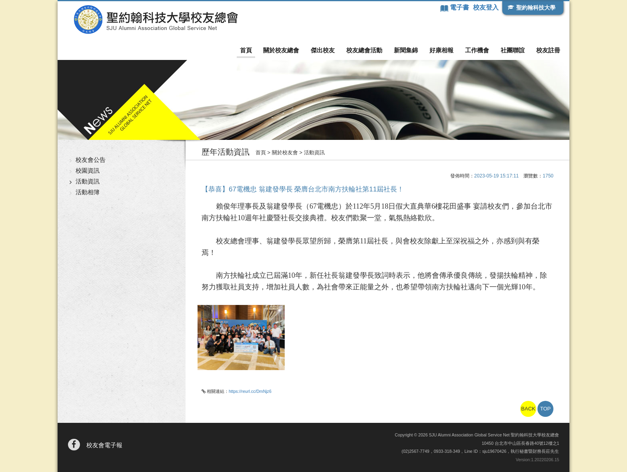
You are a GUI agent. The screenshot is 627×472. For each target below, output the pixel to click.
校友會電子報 (104, 445)
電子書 (460, 7)
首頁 (246, 50)
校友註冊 (548, 50)
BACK (528, 409)
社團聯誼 (513, 50)
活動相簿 (88, 192)
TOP (545, 409)
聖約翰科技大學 (535, 7)
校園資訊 (88, 170)
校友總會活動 (364, 50)
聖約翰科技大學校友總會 (156, 19)
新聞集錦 (406, 50)
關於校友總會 (281, 50)
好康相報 (441, 50)
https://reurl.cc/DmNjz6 (250, 391)
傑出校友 (323, 50)
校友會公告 (91, 159)
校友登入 (486, 7)
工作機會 (477, 50)
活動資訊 (88, 181)
